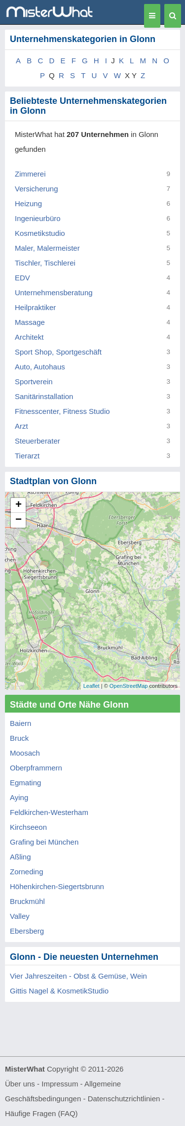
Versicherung (36, 188)
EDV (22, 277)
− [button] (18, 520)
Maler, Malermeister (47, 248)
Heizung (28, 203)
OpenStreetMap (129, 686)
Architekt (29, 337)
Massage (30, 322)
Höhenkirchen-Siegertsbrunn (57, 886)
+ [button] (18, 505)
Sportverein (34, 381)
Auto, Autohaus (40, 366)
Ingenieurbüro (38, 218)
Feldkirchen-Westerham (49, 812)
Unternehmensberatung (54, 292)
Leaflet (91, 686)
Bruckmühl (27, 901)
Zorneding (26, 871)
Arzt (21, 426)
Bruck (19, 738)
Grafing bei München (44, 842)
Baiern (20, 723)
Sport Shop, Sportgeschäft (58, 352)
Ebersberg (27, 931)
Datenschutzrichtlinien (124, 1098)
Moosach (25, 753)
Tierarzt (27, 455)
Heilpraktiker (35, 307)
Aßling (20, 857)
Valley (20, 916)
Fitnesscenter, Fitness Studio (62, 411)
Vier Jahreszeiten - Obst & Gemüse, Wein (78, 976)
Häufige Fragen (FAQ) (41, 1113)
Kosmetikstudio (40, 233)
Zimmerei (30, 174)
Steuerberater (37, 441)
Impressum (59, 1084)
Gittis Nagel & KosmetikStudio (59, 991)
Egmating (25, 782)
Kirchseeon (28, 827)
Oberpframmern (36, 768)
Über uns (20, 1084)
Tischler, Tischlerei (45, 263)
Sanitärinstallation (44, 396)
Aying (19, 797)
